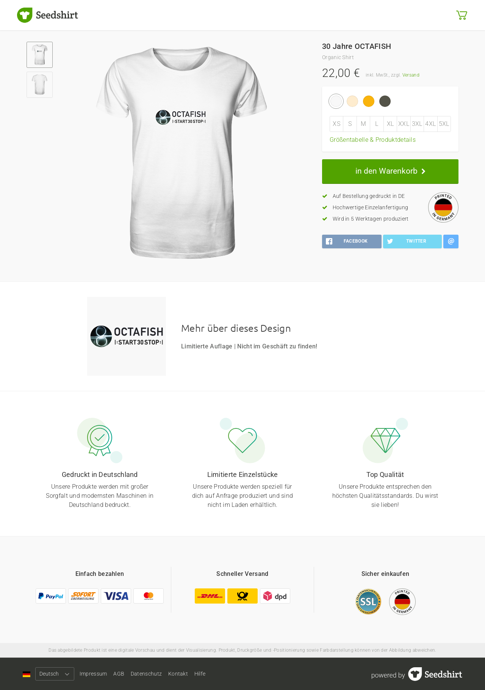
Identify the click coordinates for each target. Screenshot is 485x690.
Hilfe (231, 674)
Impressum (99, 674)
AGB (131, 674)
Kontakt (203, 674)
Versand (410, 75)
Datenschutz (165, 674)
